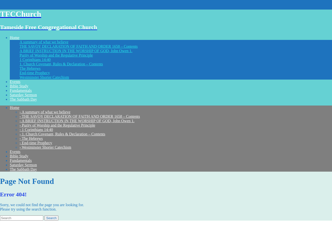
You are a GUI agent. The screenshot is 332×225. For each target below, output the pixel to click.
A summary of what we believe (44, 42)
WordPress (87, 223)
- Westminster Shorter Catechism (45, 147)
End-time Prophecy (35, 73)
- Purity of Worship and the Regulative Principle (57, 125)
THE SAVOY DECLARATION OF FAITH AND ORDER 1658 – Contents (79, 46)
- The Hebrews (31, 138)
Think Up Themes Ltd (40, 223)
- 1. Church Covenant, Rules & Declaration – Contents (62, 134)
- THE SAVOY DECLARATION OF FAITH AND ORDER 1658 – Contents (80, 116)
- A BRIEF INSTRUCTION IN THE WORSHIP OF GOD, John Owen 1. (77, 121)
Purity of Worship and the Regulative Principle (56, 55)
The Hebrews (30, 68)
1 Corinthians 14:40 (35, 60)
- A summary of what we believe (45, 112)
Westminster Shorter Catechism (44, 77)
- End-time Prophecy (36, 143)
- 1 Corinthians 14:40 (36, 130)
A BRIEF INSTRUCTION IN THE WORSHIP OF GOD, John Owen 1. (76, 51)
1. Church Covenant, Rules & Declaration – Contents (61, 64)
